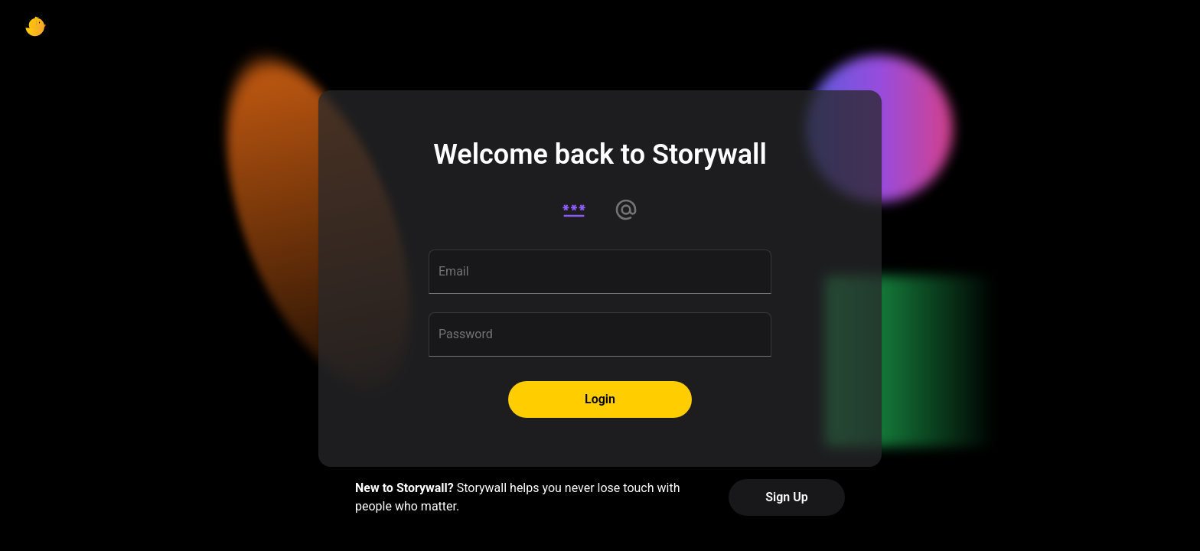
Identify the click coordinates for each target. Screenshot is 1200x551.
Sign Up (786, 497)
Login (600, 399)
